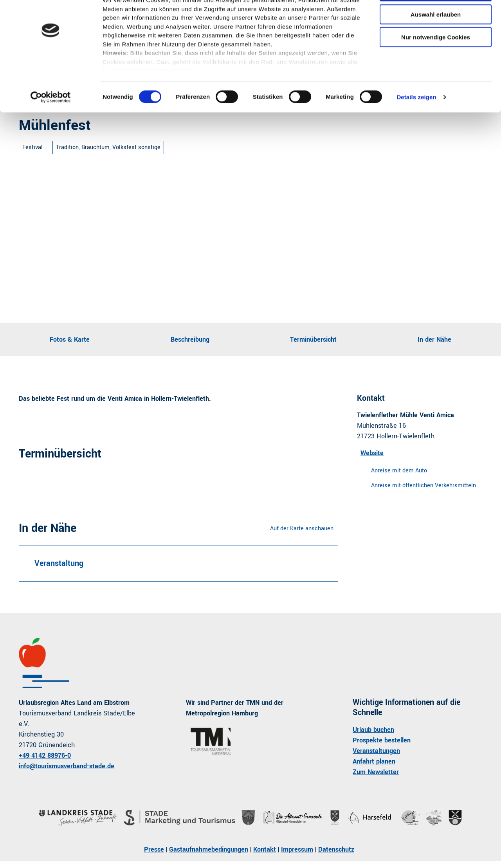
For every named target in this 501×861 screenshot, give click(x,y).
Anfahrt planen (374, 761)
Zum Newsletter (376, 771)
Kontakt (264, 849)
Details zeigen (416, 125)
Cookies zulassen (435, 19)
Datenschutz (336, 849)
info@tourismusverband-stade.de (66, 766)
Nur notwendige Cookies (435, 65)
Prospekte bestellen (382, 740)
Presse (154, 849)
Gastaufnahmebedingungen (208, 849)
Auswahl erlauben (436, 42)
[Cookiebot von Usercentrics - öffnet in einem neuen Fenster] (50, 125)
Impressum (297, 849)
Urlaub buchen (373, 729)
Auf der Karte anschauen (301, 528)
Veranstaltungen (376, 750)
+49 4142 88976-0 (45, 755)
